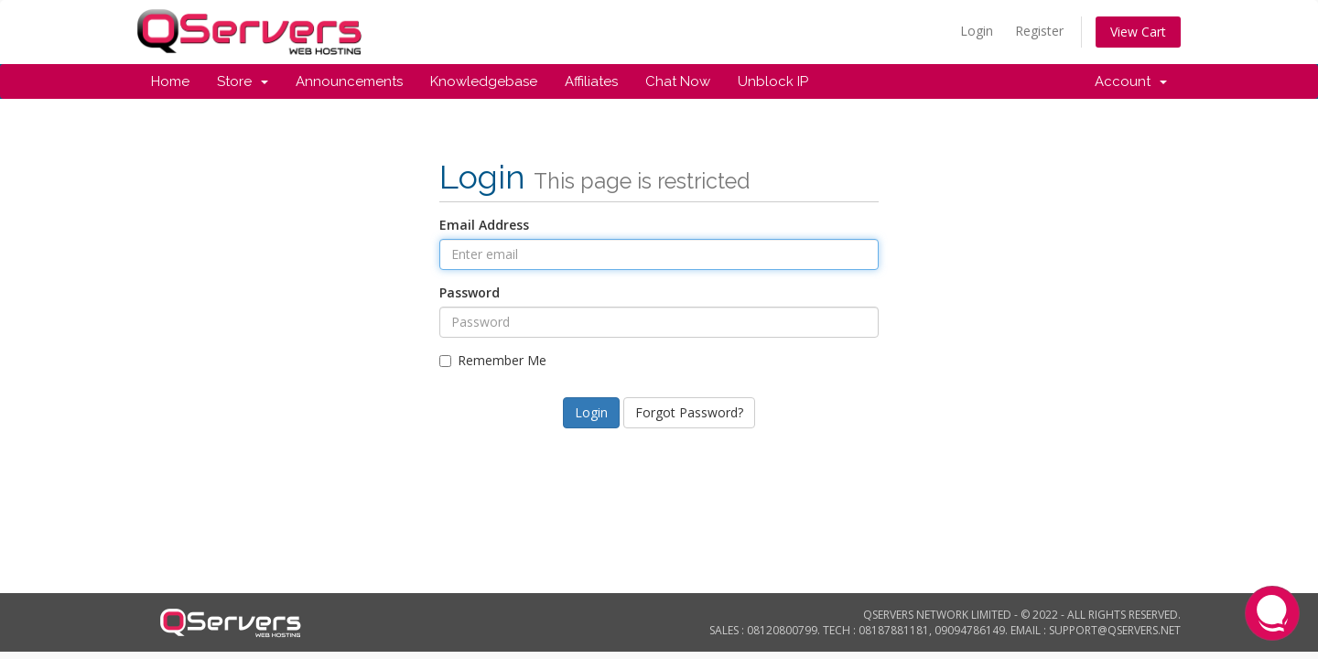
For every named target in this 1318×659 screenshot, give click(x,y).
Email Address (484, 224)
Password (469, 292)
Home (170, 81)
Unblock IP (773, 81)
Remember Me (492, 360)
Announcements (349, 81)
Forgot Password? (689, 412)
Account (1131, 81)
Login (976, 30)
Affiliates (591, 81)
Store (242, 81)
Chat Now (677, 81)
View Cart (1138, 31)
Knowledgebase (483, 81)
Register (1039, 30)
